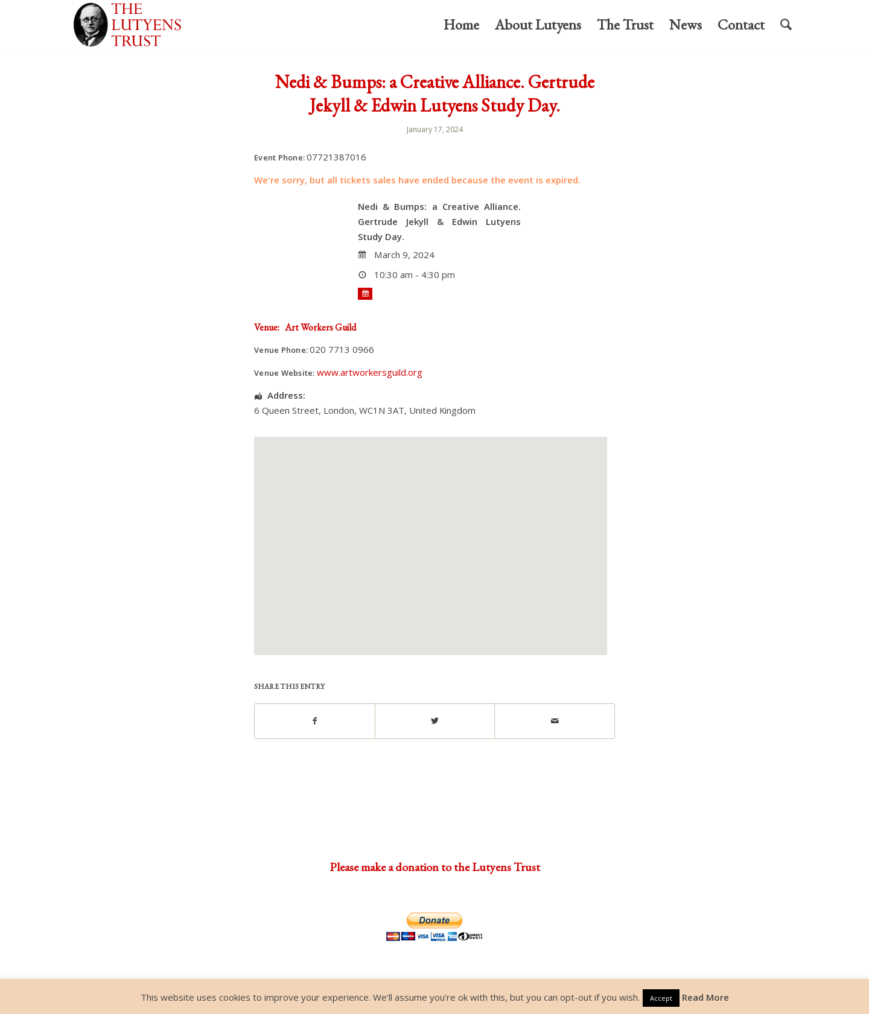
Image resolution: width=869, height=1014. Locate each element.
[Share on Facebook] (315, 721)
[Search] (786, 25)
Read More (705, 997)
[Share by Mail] (554, 721)
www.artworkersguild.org (369, 372)
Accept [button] (661, 998)
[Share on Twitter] (435, 721)
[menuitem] (461, 25)
